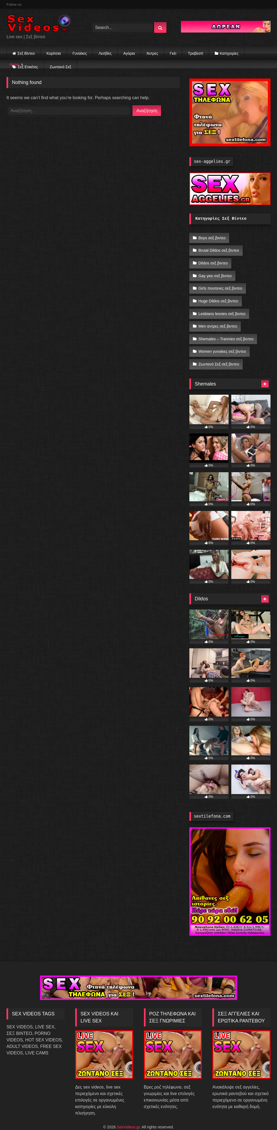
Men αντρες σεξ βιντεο (217, 318)
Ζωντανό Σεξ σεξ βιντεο (218, 352)
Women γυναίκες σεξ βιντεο (222, 340)
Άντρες (152, 53)
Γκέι (173, 53)
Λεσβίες (104, 53)
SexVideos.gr (128, 1114)
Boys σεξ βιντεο (212, 237)
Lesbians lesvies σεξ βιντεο (221, 306)
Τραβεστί (195, 53)
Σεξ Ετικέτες (28, 67)
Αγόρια (129, 53)
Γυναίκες (79, 53)
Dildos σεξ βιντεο (213, 260)
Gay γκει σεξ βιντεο (215, 272)
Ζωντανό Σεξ (60, 67)
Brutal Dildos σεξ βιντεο (218, 249)
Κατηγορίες (229, 53)
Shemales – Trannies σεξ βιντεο (225, 329)
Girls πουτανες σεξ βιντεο (220, 283)
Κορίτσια (54, 53)
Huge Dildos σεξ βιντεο (218, 295)
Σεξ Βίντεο (26, 53)
